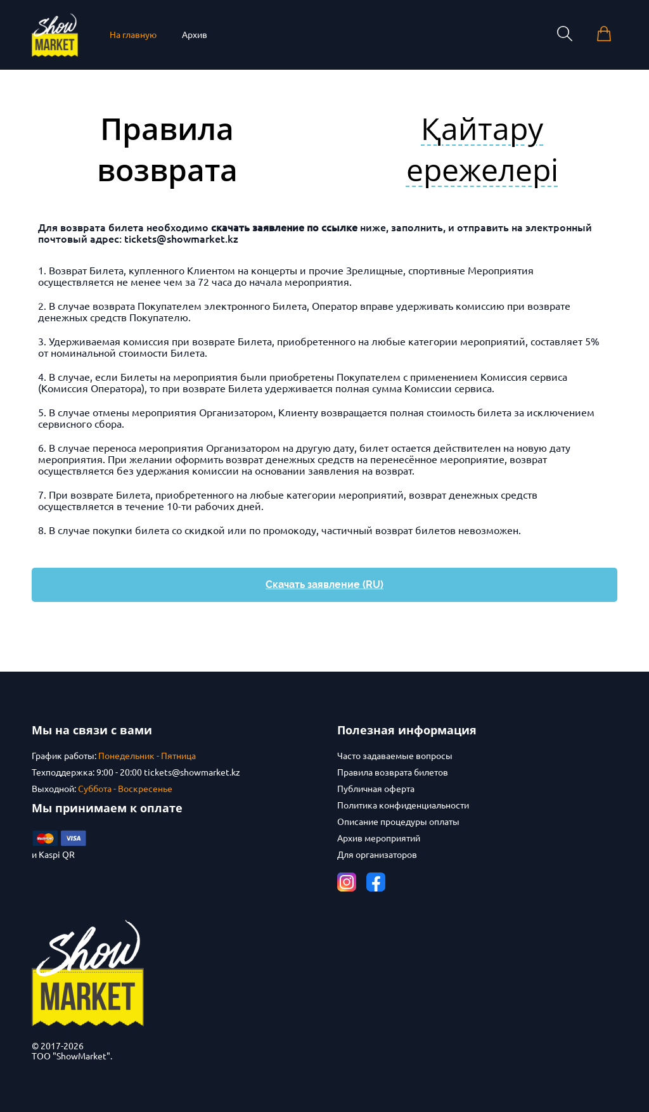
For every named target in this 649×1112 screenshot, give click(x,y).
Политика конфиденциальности (403, 805)
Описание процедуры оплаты (398, 822)
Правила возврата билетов (392, 772)
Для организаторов (377, 855)
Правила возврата (167, 149)
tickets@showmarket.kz (181, 239)
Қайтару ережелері (482, 149)
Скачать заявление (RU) (324, 584)
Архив (194, 35)
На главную (133, 35)
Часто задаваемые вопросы (395, 756)
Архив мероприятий (378, 838)
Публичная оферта (375, 789)
